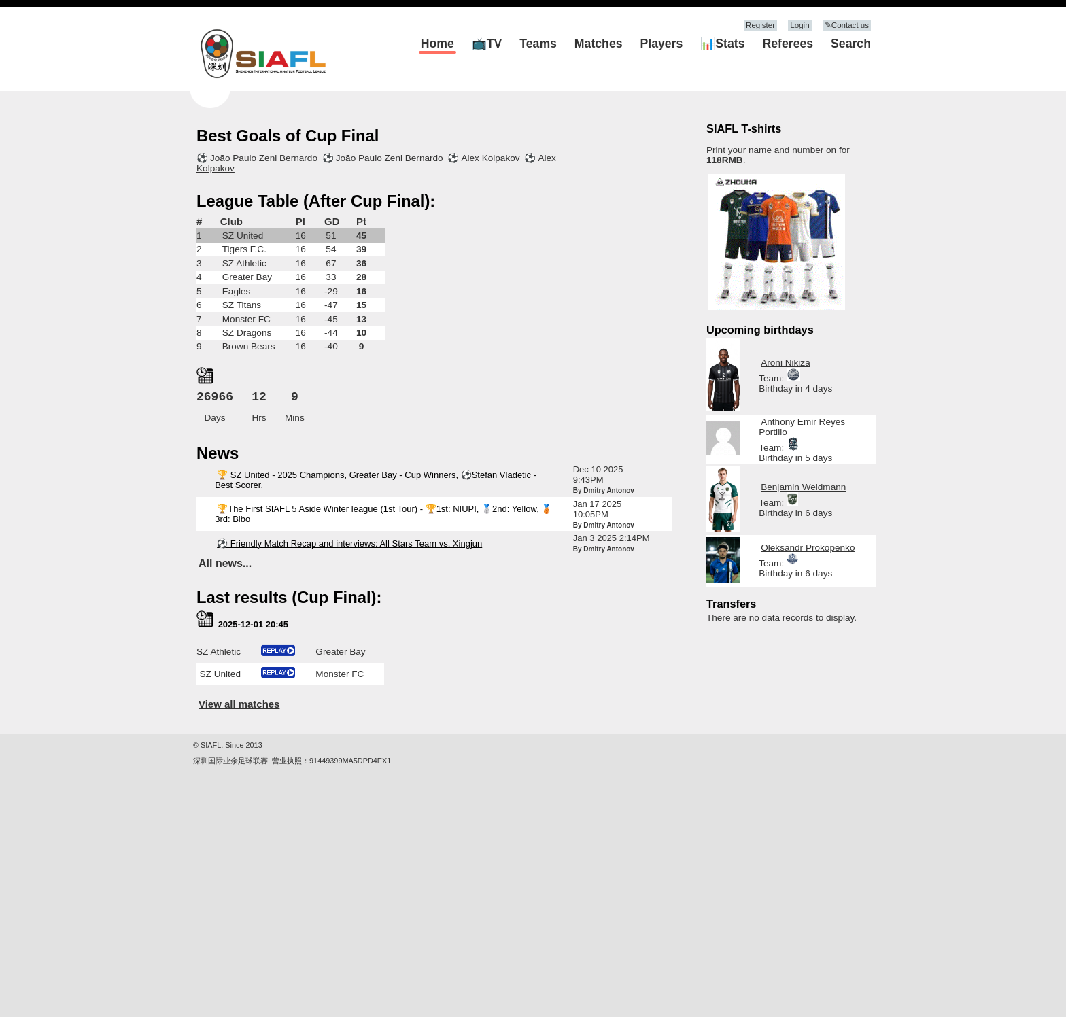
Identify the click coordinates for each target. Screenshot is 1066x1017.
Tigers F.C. (244, 249)
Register (760, 25)
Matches (598, 43)
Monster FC (246, 319)
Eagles (236, 291)
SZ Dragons (247, 333)
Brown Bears (248, 346)
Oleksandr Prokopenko (808, 547)
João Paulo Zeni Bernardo (265, 158)
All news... (225, 563)
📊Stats (722, 43)
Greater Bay (247, 277)
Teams (538, 43)
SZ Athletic (244, 263)
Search (851, 43)
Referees (787, 43)
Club (231, 221)
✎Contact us (847, 25)
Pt (361, 221)
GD (331, 221)
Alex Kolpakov (490, 158)
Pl (300, 221)
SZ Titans (241, 305)
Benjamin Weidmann (803, 487)
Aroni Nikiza (785, 363)
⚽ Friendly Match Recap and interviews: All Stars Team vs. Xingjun (349, 543)
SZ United (242, 235)
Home (437, 43)
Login (799, 25)
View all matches (239, 704)
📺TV (487, 43)
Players (661, 43)
